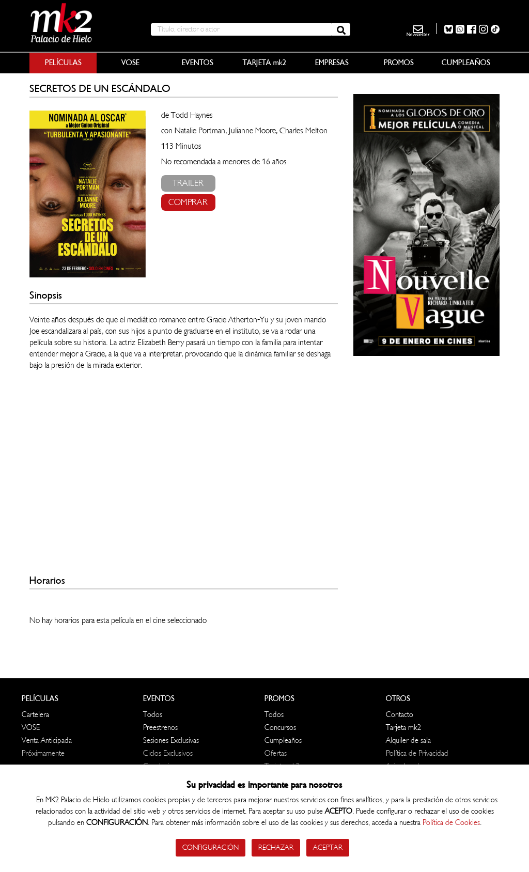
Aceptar (328, 847)
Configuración (210, 847)
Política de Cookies (451, 823)
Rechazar (275, 847)
